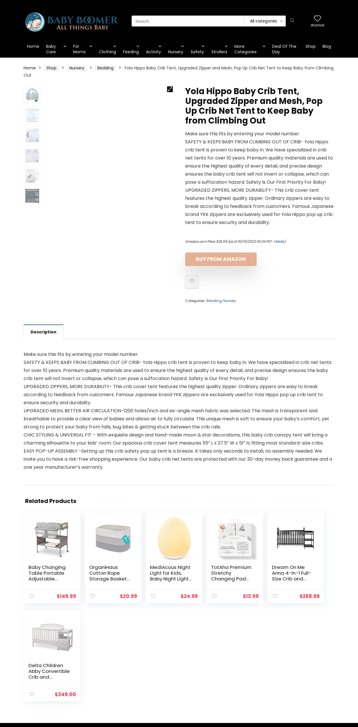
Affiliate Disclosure (306, 670)
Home (33, 46)
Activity (153, 52)
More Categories (245, 49)
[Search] (292, 21)
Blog (327, 46)
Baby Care (51, 49)
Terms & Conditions (308, 662)
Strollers (219, 52)
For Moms (79, 49)
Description (43, 332)
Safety (197, 52)
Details (279, 241)
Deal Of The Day (284, 49)
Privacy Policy (301, 654)
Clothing (107, 52)
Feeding (131, 52)
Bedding (105, 68)
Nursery (175, 52)
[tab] (43, 331)
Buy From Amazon (218, 259)
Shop (311, 46)
